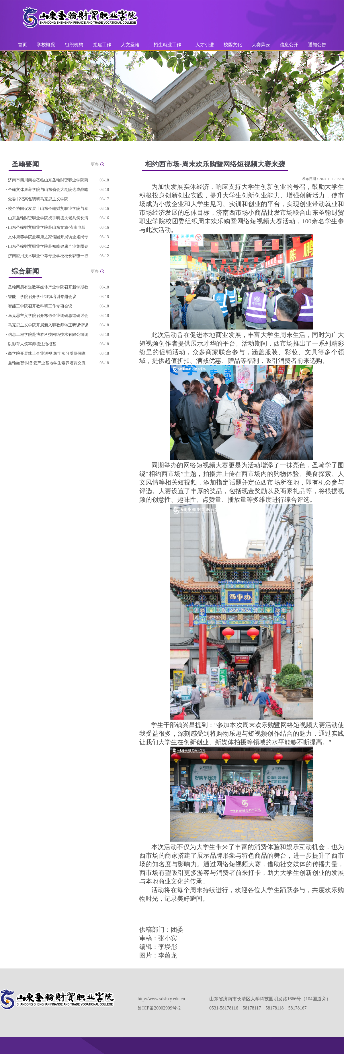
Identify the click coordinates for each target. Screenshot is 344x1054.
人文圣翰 (130, 44)
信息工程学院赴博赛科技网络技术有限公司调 (48, 334)
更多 (95, 164)
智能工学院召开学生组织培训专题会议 (42, 296)
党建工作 (102, 44)
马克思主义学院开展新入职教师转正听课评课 (48, 325)
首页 (22, 44)
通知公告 (317, 44)
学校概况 (46, 44)
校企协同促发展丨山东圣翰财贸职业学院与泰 (48, 208)
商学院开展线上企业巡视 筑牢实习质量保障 (46, 353)
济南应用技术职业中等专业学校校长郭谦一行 (48, 256)
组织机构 (74, 44)
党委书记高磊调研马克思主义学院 (38, 199)
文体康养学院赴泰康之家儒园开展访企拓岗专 (48, 237)
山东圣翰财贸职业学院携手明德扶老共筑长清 (48, 218)
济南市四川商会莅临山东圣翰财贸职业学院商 (48, 180)
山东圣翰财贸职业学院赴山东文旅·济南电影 (46, 227)
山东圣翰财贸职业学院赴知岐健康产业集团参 (48, 246)
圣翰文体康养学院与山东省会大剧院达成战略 (48, 189)
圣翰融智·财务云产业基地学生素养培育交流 (46, 363)
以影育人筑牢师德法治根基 (32, 344)
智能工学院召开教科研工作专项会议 (40, 306)
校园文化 (233, 44)
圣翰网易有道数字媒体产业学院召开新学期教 (48, 287)
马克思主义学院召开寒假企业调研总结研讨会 (48, 315)
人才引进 (205, 44)
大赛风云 (261, 44)
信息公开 (289, 44)
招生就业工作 (167, 44)
